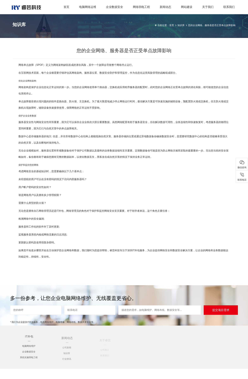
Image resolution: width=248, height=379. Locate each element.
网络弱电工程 (141, 7)
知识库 (181, 25)
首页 (66, 7)
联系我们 (229, 7)
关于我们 (208, 7)
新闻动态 (165, 7)
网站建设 (186, 7)
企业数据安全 (114, 7)
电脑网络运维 (87, 7)
